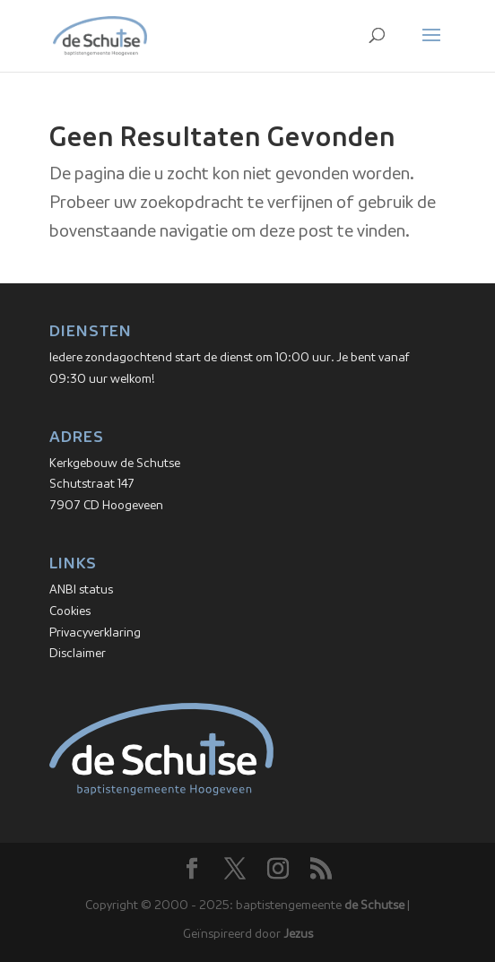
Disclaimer (77, 653)
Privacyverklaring (95, 633)
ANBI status (81, 590)
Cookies (70, 611)
